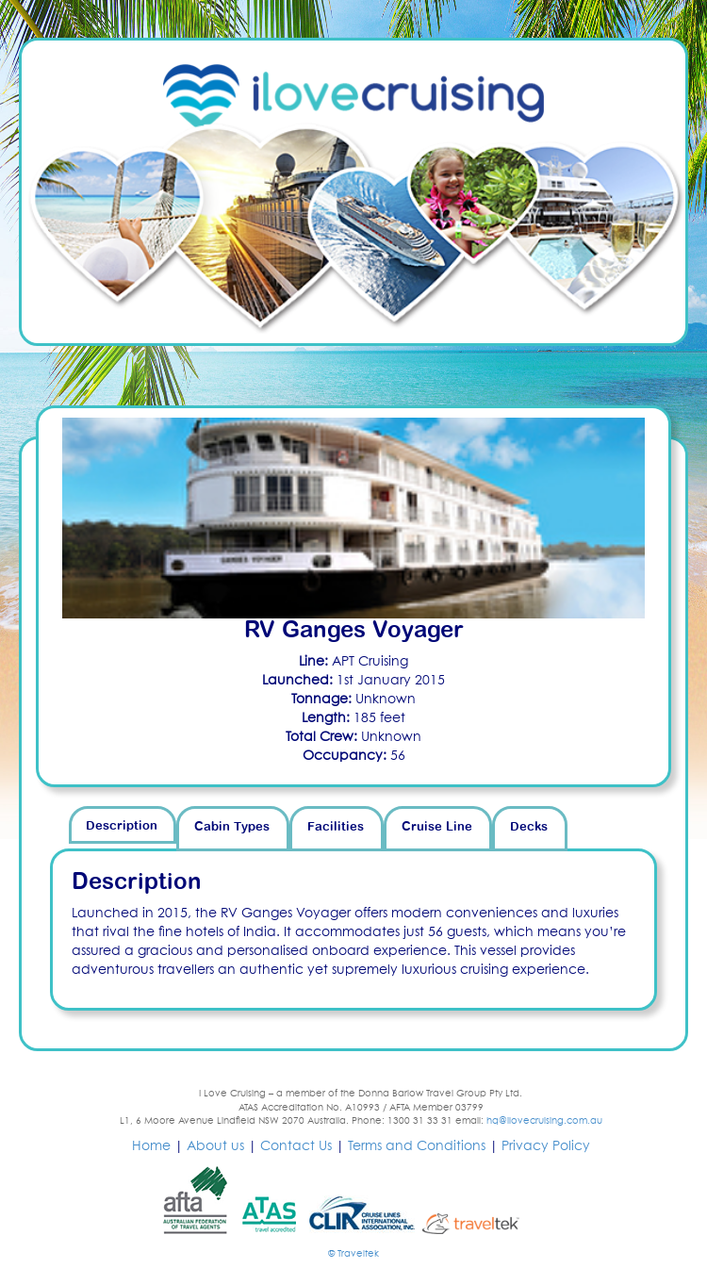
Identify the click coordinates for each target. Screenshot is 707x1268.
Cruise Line (437, 827)
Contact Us (296, 1146)
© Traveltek (353, 1254)
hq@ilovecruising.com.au (544, 1121)
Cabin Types (232, 827)
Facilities (335, 827)
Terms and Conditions (416, 1146)
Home (151, 1146)
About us (215, 1146)
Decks (529, 827)
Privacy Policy (545, 1146)
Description (121, 826)
